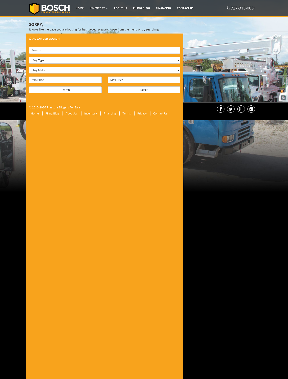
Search (65, 90)
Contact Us (185, 8)
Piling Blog (141, 8)
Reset (144, 90)
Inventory (99, 8)
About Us (120, 8)
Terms (126, 113)
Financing (163, 8)
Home (80, 8)
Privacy (142, 113)
